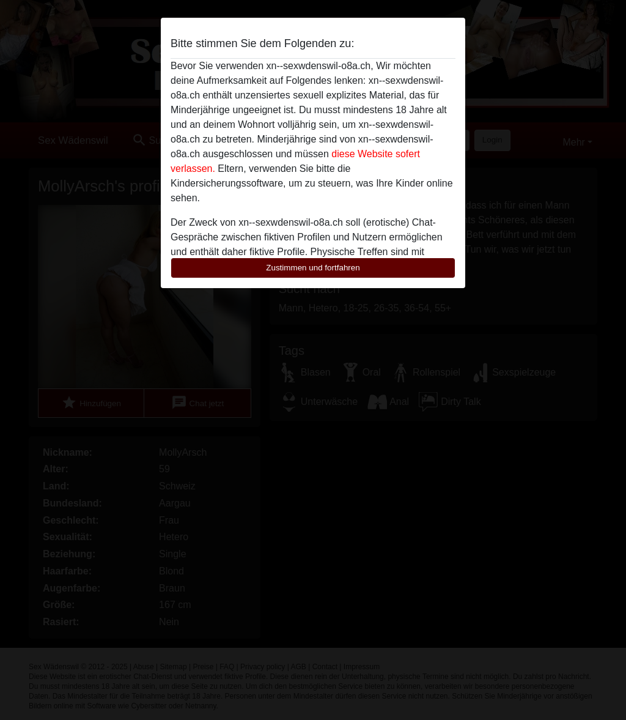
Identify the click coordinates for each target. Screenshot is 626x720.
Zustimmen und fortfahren (313, 267)
